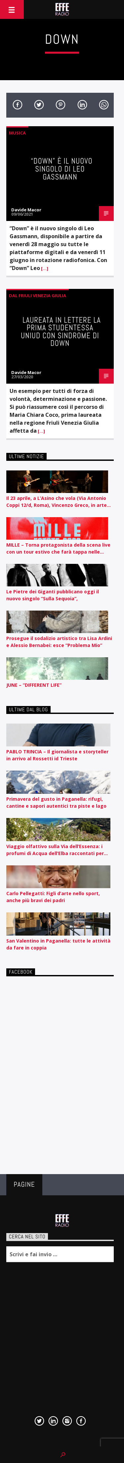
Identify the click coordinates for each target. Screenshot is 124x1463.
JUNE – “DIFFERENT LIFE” (34, 685)
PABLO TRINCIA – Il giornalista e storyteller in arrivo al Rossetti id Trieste (57, 755)
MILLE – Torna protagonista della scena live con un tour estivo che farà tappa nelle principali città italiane (58, 548)
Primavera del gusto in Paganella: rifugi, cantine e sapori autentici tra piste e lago (56, 802)
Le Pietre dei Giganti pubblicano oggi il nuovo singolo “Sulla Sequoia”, (52, 595)
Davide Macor (26, 210)
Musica (17, 133)
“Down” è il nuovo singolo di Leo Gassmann (62, 169)
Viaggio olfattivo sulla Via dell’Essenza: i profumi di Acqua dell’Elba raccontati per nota (55, 850)
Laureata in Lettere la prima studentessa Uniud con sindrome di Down (61, 332)
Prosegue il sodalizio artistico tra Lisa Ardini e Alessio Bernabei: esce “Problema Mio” (59, 641)
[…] (44, 268)
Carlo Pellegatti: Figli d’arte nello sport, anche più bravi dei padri (53, 896)
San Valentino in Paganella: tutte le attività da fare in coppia (58, 944)
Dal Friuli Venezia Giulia (37, 295)
